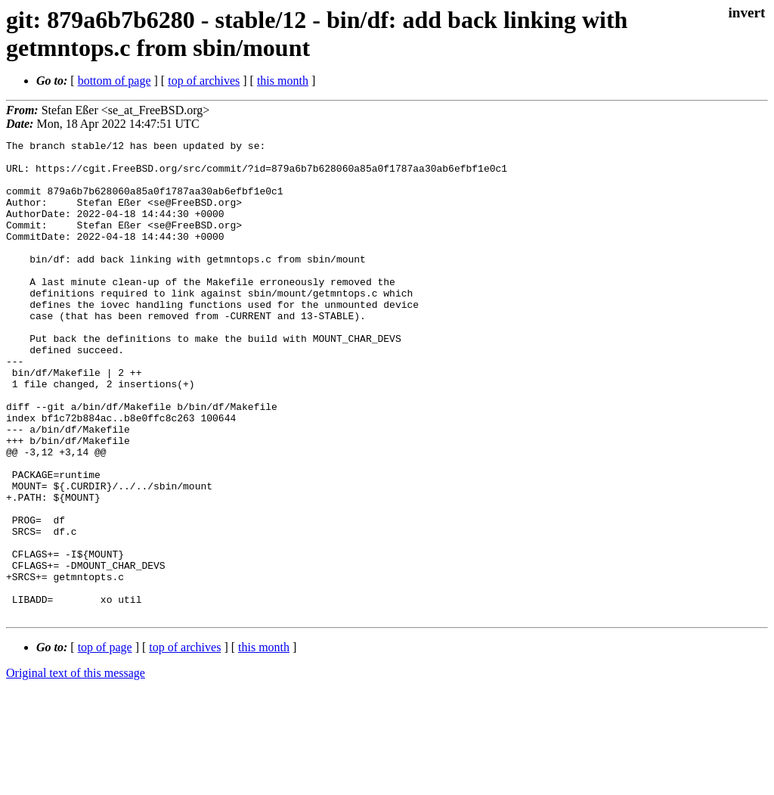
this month (282, 80)
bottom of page (114, 80)
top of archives (204, 80)
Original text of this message (75, 768)
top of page (105, 742)
